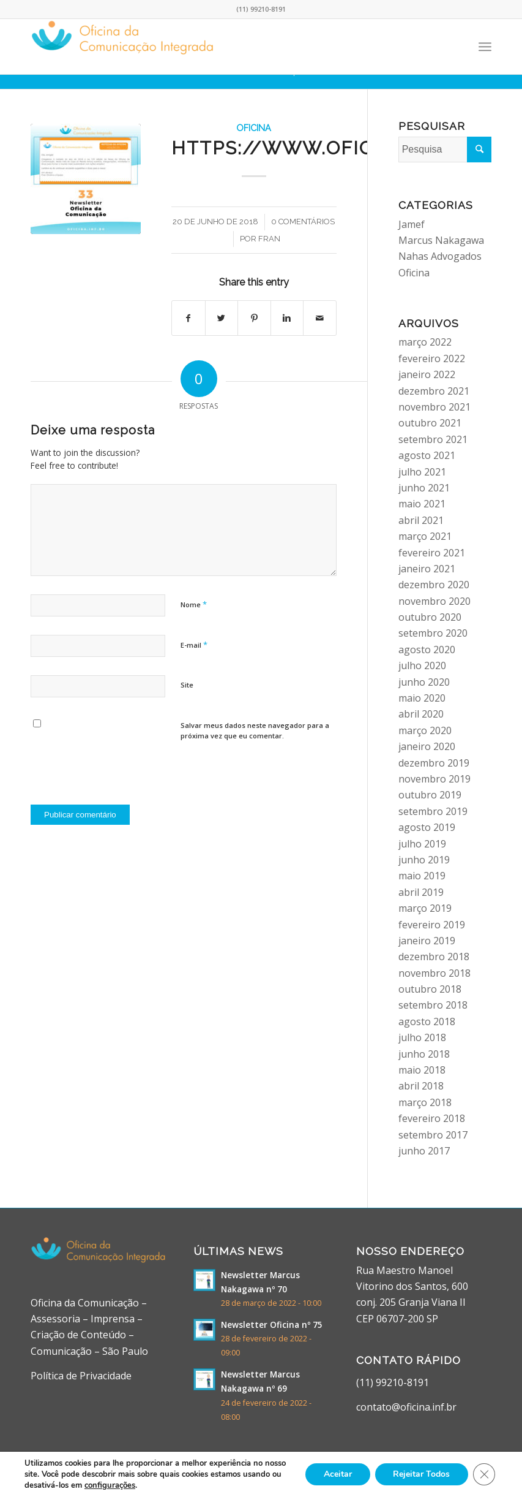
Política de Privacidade (81, 1375)
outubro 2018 (429, 989)
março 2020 (425, 730)
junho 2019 (424, 859)
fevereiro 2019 (431, 924)
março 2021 (425, 536)
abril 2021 (421, 520)
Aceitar (337, 1474)
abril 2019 (421, 892)
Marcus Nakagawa (441, 240)
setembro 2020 (433, 633)
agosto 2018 (426, 1021)
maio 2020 (422, 698)
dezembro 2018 (433, 956)
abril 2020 (421, 714)
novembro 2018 (434, 973)
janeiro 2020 (426, 746)
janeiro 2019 (426, 940)
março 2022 (425, 342)
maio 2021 (422, 503)
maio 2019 (422, 875)
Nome (194, 604)
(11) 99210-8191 (392, 1382)
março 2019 (425, 908)
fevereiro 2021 (431, 552)
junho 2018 (424, 1054)
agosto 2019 (426, 827)
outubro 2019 (429, 795)
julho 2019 (422, 844)
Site (187, 684)
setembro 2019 (433, 811)
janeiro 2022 (426, 374)
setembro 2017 (433, 1135)
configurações (109, 1485)
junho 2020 (424, 682)
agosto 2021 (426, 455)
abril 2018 (421, 1086)
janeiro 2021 (426, 568)
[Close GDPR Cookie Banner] (484, 1474)
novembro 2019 (434, 779)
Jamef (411, 224)
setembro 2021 (433, 439)
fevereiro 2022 (431, 358)
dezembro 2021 (433, 391)
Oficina (253, 128)
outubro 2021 (429, 423)
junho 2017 (424, 1151)
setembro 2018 (433, 1005)
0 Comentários (303, 221)
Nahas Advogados (440, 256)
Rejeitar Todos (421, 1474)
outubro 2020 (429, 617)
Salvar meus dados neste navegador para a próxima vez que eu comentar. (255, 730)
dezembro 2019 (433, 763)
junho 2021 (424, 488)
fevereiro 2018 (431, 1118)
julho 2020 (422, 665)
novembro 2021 (434, 407)
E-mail (194, 644)
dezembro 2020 (433, 584)
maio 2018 (422, 1070)
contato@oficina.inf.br (406, 1407)
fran (269, 238)
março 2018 (425, 1102)
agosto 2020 (426, 649)
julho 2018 (422, 1037)
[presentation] (124, 768)
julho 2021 (422, 472)
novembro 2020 (434, 601)
